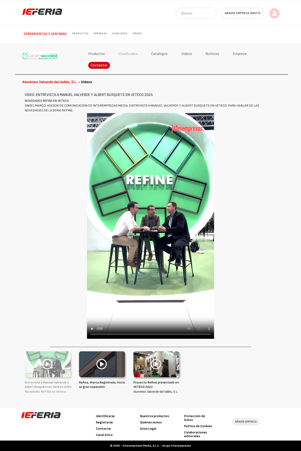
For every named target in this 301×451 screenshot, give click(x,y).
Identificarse (105, 416)
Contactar (99, 65)
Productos (80, 33)
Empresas (100, 33)
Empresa (240, 54)
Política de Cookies (198, 426)
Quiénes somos (151, 422)
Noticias (212, 54)
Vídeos (137, 33)
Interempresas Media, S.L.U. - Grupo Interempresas (156, 445)
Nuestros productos (154, 416)
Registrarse (104, 422)
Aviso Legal (148, 429)
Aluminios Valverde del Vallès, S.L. (157, 387)
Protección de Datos (194, 418)
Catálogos (120, 33)
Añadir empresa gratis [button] (243, 13)
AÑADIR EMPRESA (246, 421)
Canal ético (104, 435)
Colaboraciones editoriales (195, 434)
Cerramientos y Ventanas (45, 33)
